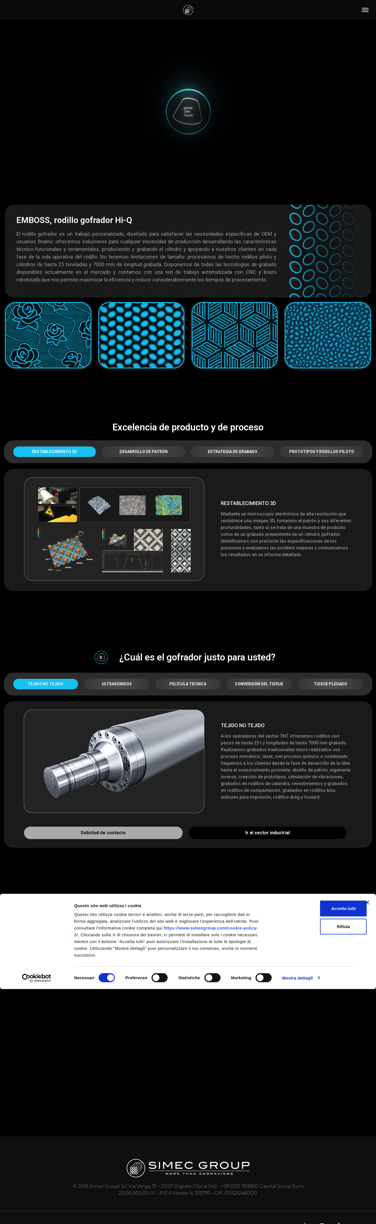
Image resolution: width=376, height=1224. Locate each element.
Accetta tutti (314, 1143)
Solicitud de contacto (103, 832)
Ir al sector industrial (267, 832)
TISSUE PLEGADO (330, 684)
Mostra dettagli (297, 1212)
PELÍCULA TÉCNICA (187, 684)
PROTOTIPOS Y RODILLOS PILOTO (321, 451)
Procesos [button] (225, 906)
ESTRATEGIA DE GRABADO (232, 451)
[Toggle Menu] (365, 10)
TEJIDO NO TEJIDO (45, 684)
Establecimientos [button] (164, 906)
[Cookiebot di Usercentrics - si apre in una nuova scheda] (36, 1213)
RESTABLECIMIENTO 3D (54, 451)
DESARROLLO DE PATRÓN (144, 451)
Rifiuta (314, 1161)
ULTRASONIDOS (117, 684)
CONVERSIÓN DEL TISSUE (259, 684)
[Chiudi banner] (367, 1137)
